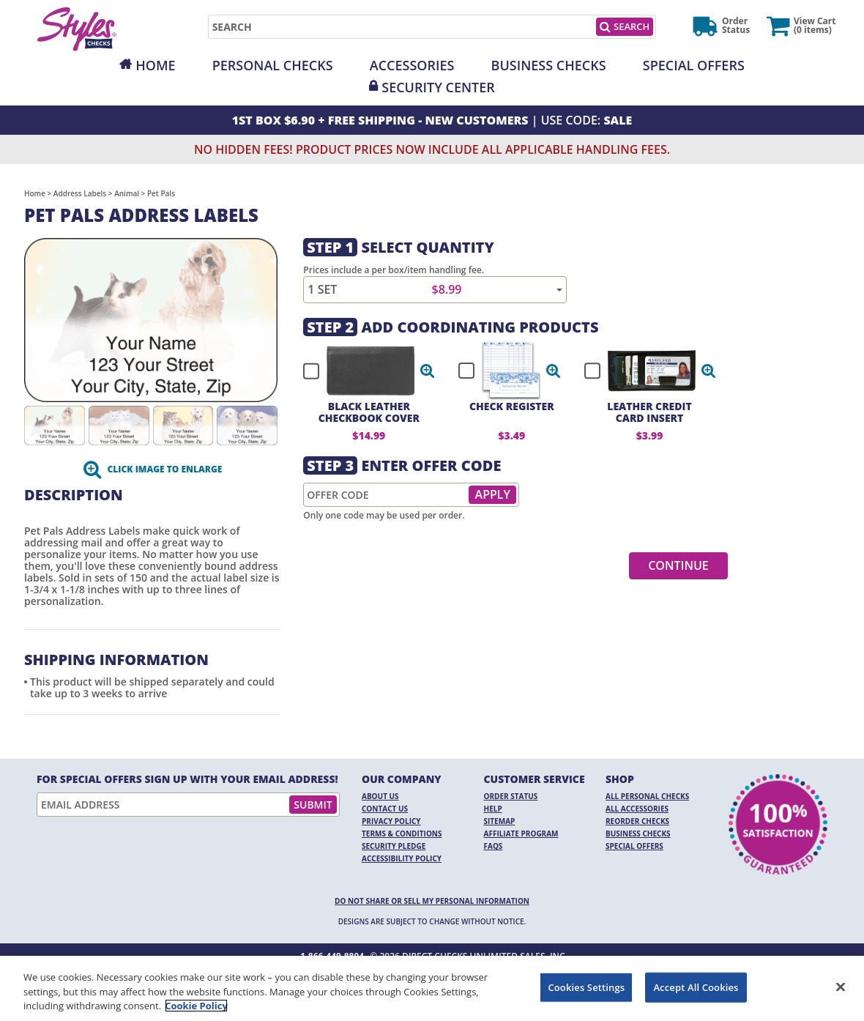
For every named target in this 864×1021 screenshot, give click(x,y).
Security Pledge (393, 846)
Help (493, 808)
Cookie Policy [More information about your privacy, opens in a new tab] (196, 1005)
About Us (380, 796)
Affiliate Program (521, 833)
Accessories (412, 65)
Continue (678, 565)
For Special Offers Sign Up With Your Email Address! (187, 779)
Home (155, 65)
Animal (126, 193)
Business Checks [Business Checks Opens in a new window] (638, 833)
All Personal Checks (647, 796)
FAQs (493, 846)
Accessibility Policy (402, 858)
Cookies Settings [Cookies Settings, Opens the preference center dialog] (586, 986)
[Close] (840, 986)
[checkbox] (362, 370)
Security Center (437, 87)
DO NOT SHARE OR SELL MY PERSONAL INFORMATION (432, 901)
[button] (427, 371)
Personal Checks (272, 65)
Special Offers (694, 65)
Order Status (511, 796)
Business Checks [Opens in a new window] (548, 65)
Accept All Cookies (695, 986)
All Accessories (637, 808)
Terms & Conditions (402, 833)
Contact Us (385, 808)
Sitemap (499, 821)
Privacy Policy (391, 821)
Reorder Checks (637, 821)
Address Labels (79, 193)
